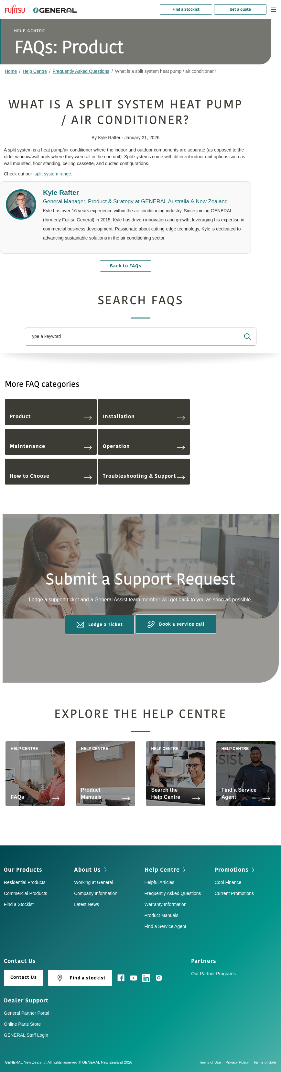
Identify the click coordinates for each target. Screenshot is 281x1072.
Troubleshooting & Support (144, 476)
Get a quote (240, 9)
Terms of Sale (264, 1062)
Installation (144, 416)
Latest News (86, 904)
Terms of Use (212, 1062)
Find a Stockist (186, 9)
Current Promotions (234, 893)
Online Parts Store (22, 1024)
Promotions (232, 870)
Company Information (95, 893)
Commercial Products (25, 893)
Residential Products (24, 882)
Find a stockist (80, 978)
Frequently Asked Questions (81, 71)
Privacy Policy (240, 1062)
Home (11, 71)
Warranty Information (166, 904)
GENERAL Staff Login (26, 1035)
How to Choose (51, 476)
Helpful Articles (160, 882)
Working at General (93, 882)
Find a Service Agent (165, 926)
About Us (87, 870)
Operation (144, 446)
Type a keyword (45, 336)
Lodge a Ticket (100, 624)
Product (51, 416)
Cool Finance (228, 882)
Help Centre (35, 71)
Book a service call (175, 624)
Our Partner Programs (213, 973)
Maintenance (51, 446)
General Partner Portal (26, 1013)
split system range (53, 174)
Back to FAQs (125, 266)
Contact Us (23, 977)
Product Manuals (161, 915)
